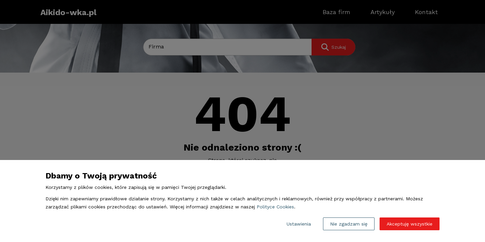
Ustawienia (299, 224)
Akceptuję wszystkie (409, 224)
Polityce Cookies (275, 206)
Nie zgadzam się (348, 224)
